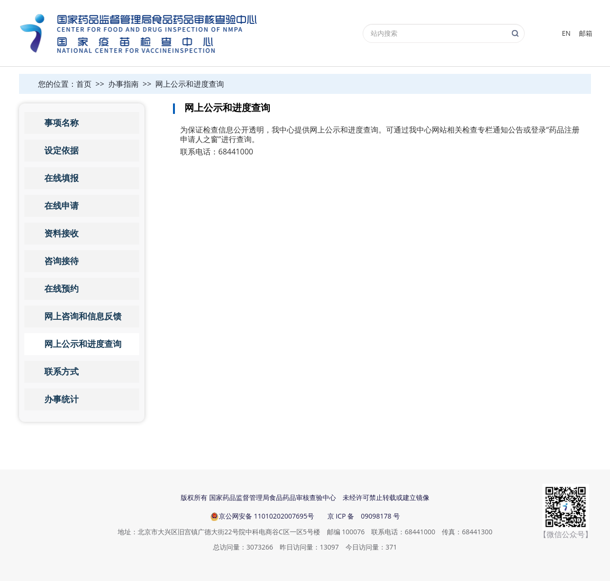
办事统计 (61, 399)
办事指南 (123, 84)
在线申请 (61, 206)
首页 (84, 84)
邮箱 (585, 33)
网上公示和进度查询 (189, 84)
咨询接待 (61, 261)
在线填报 (61, 178)
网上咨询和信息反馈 (83, 316)
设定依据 (61, 150)
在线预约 (61, 289)
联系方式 (61, 372)
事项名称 (61, 123)
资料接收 (61, 233)
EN (566, 33)
